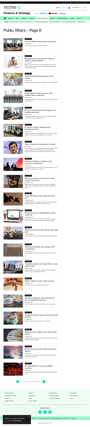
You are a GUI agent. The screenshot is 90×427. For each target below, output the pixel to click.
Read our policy (17, 420)
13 (38, 381)
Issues (71, 398)
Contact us (7, 398)
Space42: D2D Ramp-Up (55, 21)
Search (85, 7)
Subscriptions (32, 395)
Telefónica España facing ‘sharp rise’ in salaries (39, 77)
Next (43, 381)
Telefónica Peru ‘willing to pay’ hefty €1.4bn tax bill (41, 333)
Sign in (30, 398)
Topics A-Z (34, 418)
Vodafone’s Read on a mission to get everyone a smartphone (38, 162)
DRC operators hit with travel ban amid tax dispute (41, 350)
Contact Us (84, 2)
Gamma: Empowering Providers (69, 21)
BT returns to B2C (14, 21)
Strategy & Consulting (55, 398)
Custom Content (32, 401)
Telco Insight (73, 393)
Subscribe (64, 2)
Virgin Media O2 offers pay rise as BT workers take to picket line (39, 94)
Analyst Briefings (81, 21)
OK (27, 419)
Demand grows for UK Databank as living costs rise (40, 214)
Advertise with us (54, 393)
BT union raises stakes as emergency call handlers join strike (40, 111)
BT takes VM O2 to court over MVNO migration (38, 367)
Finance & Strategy (17, 13)
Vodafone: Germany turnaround (27, 21)
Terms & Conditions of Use (57, 418)
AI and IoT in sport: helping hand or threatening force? (38, 128)
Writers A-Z (67, 418)
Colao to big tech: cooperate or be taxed (40, 144)
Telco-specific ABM (54, 395)
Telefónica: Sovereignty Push (41, 21)
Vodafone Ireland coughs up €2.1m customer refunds (41, 316)
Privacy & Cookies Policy (43, 418)
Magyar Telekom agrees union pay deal (39, 281)
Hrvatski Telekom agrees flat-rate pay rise (40, 41)
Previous (17, 381)
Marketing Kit (70, 2)
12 (36, 381)
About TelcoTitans (9, 393)
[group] (78, 18)
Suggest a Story (9, 401)
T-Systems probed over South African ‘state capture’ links (41, 265)
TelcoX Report (73, 395)
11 (34, 381)
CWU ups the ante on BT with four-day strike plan (41, 231)
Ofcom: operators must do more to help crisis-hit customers (39, 179)
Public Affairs (28, 39)
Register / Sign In (65, 7)
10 (32, 381)
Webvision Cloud (48, 423)
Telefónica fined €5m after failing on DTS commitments (40, 248)
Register (31, 393)
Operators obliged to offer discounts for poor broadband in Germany (40, 299)
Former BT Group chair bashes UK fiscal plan (40, 197)
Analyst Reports (78, 2)
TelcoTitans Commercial (10, 395)
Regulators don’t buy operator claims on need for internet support (40, 60)
